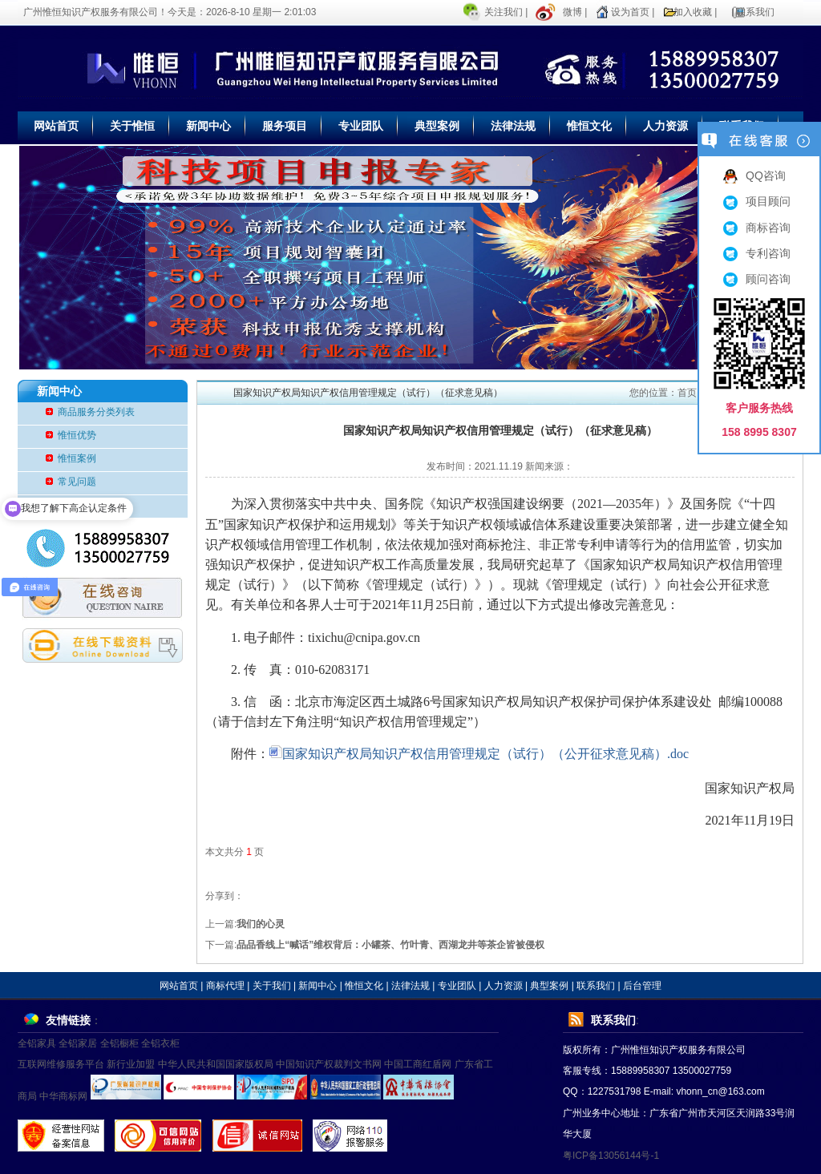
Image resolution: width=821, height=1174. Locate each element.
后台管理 (642, 985)
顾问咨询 (757, 278)
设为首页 (630, 12)
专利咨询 (757, 253)
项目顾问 (757, 201)
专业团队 (360, 125)
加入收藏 (692, 12)
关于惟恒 (132, 125)
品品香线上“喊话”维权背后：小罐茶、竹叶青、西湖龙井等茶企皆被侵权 (390, 944)
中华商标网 (63, 1096)
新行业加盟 (131, 1064)
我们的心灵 (261, 924)
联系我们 (755, 12)
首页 (687, 392)
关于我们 (272, 985)
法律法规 (513, 125)
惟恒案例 (77, 458)
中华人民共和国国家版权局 (215, 1064)
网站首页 (56, 125)
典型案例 (437, 125)
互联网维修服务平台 (61, 1064)
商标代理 (225, 985)
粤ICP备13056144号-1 (611, 1155)
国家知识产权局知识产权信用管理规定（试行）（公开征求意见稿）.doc (479, 753)
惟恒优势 (77, 435)
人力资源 (665, 125)
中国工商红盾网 (417, 1064)
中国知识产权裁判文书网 (329, 1064)
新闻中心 (208, 125)
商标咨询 (757, 227)
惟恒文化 (589, 125)
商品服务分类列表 (96, 412)
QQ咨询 (754, 175)
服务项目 (284, 125)
